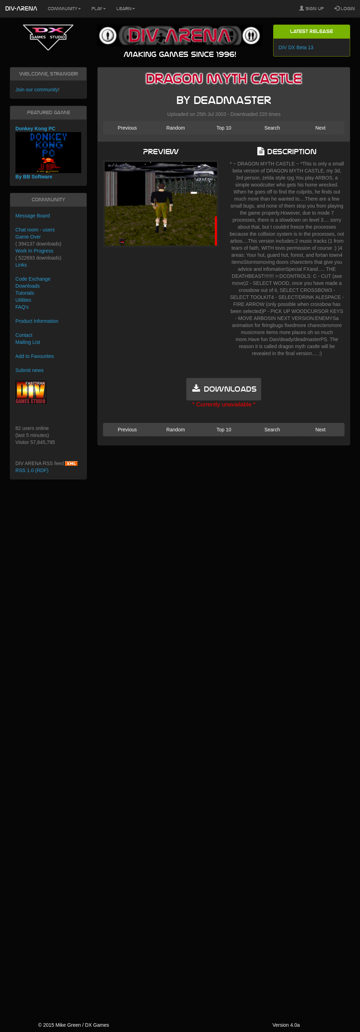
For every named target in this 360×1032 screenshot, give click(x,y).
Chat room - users (35, 230)
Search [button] (272, 128)
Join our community (36, 89)
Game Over (28, 237)
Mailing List (27, 342)
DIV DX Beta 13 (296, 47)
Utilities (23, 300)
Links (21, 265)
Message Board (32, 215)
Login (344, 8)
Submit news (29, 370)
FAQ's (22, 307)
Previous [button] (127, 128)
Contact (23, 335)
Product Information (36, 321)
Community (64, 8)
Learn (125, 8)
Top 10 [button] (224, 128)
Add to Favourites (34, 356)
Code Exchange (33, 279)
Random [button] (175, 128)
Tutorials (24, 293)
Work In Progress (34, 251)
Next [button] (320, 128)
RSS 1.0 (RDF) (32, 470)
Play (98, 8)
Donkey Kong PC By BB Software (48, 152)
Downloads (27, 286)
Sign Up (311, 8)
